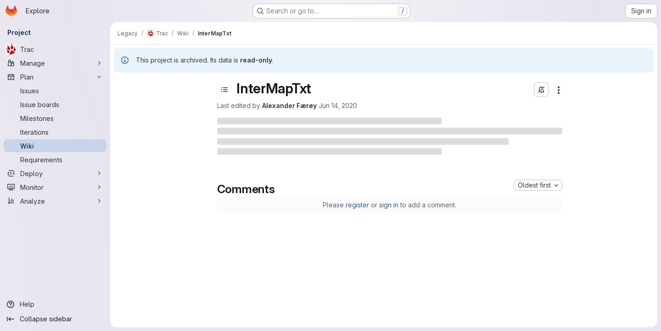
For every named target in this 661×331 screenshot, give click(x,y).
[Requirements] (55, 159)
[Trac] (55, 49)
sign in (388, 205)
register (357, 205)
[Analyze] (55, 200)
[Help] (55, 304)
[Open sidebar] (224, 89)
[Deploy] (55, 173)
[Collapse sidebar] (55, 319)
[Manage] (55, 63)
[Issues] (55, 90)
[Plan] (55, 76)
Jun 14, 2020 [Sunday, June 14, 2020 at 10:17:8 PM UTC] (338, 105)
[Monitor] (55, 187)
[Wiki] (55, 145)
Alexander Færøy (289, 105)
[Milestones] (55, 118)
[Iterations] (55, 132)
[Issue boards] (55, 104)
